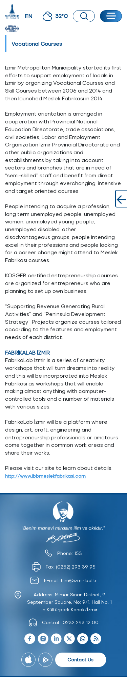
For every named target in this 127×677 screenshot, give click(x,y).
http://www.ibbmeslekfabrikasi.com (45, 476)
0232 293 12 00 (81, 622)
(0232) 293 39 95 (76, 566)
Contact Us (80, 659)
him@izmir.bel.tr (79, 580)
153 (78, 553)
